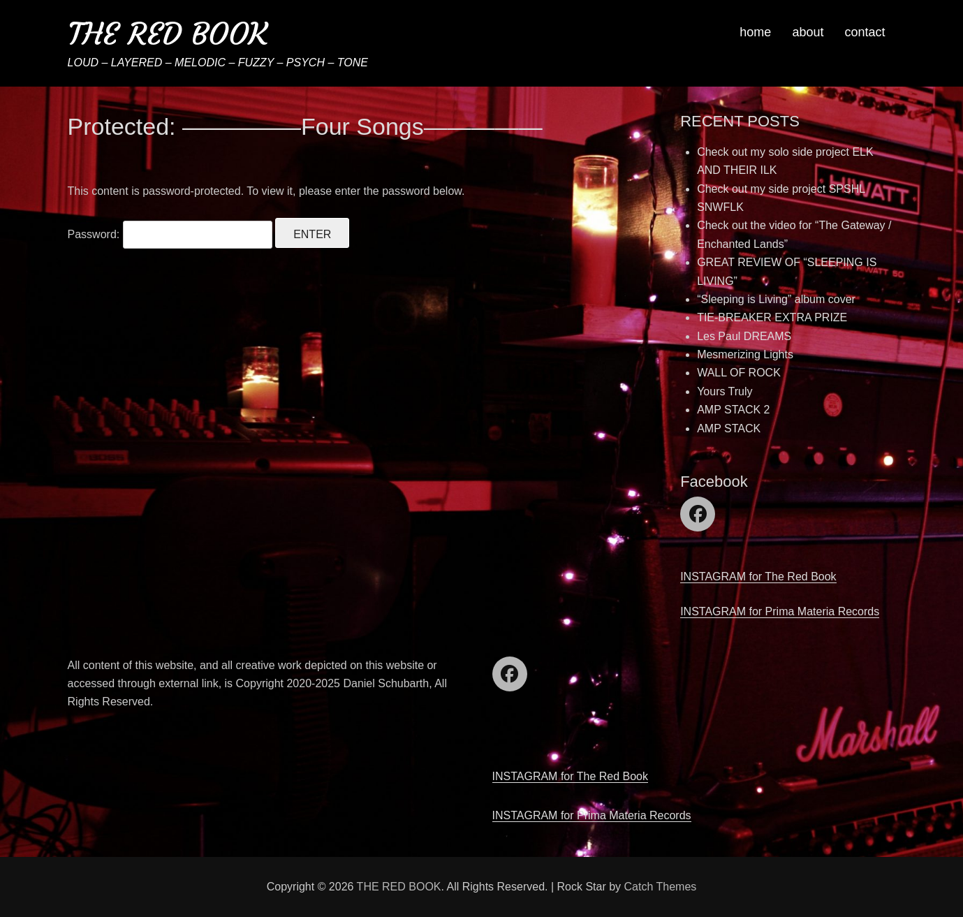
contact (864, 32)
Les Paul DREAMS (744, 336)
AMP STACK (728, 428)
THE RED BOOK (167, 34)
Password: (170, 234)
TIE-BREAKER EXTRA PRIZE (772, 317)
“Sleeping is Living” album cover (776, 299)
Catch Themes (660, 887)
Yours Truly (724, 391)
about (807, 32)
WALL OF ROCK (739, 373)
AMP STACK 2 (733, 410)
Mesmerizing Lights (745, 354)
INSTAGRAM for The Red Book (758, 576)
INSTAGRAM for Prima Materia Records (779, 611)
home (755, 32)
